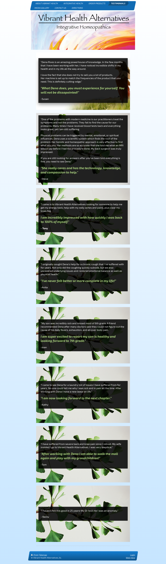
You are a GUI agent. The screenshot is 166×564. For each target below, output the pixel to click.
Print (34, 555)
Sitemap (43, 555)
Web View (130, 558)
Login (132, 555)
